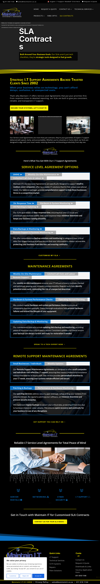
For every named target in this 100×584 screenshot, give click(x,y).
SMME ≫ (17, 174)
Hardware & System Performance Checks (33, 299)
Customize (12, 576)
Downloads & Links (83, 566)
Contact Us (64, 9)
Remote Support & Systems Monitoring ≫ (33, 232)
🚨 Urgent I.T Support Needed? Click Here (64, 1)
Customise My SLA (48, 255)
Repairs (52, 567)
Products (38, 16)
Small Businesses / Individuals (27, 363)
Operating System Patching (72, 299)
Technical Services (83, 9)
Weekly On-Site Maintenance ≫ (43, 174)
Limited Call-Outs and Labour (61, 274)
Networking (39, 497)
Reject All (26, 576)
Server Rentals (15, 498)
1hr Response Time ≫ (23, 203)
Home (36, 9)
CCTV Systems (55, 564)
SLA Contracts (66, 16)
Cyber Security (60, 498)
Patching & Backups (22, 388)
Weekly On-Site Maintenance (27, 274)
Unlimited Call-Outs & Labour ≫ (28, 178)
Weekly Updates (55, 363)
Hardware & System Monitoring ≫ (56, 203)
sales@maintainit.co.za (62, 582)
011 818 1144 (82, 582)
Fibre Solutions (55, 570)
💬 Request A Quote (89, 1)
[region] (25, 568)
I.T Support (81, 497)
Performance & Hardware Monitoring (55, 388)
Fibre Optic (52, 16)
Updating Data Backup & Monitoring (30, 321)
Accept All (38, 576)
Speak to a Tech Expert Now (48, 344)
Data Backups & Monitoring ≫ (27, 229)
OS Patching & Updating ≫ (26, 207)
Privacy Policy (42, 582)
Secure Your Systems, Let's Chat (27, 108)
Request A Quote (49, 9)
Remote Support (21, 277)
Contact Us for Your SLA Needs (49, 522)
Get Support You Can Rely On (48, 422)
